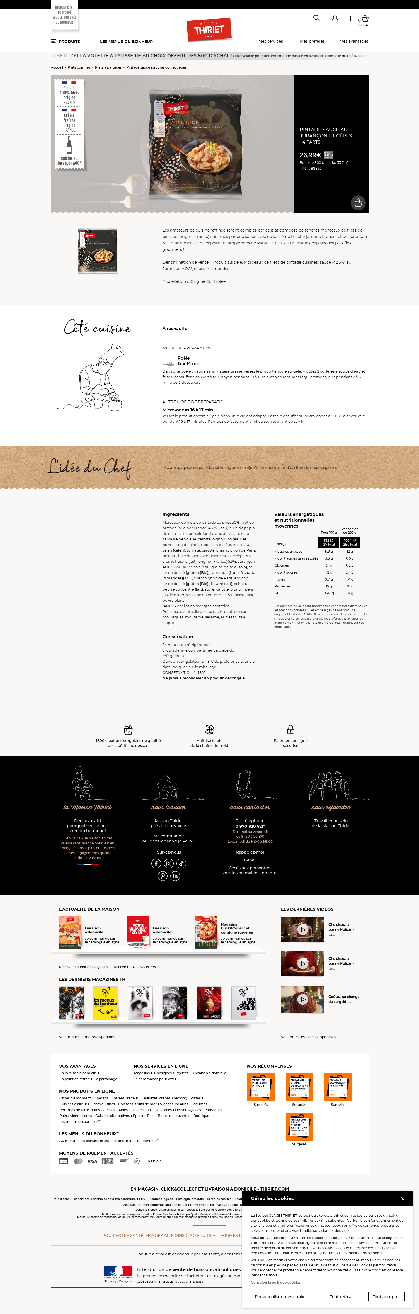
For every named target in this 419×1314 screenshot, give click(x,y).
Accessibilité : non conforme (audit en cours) (155, 1205)
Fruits (153, 1110)
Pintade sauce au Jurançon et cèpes (156, 67)
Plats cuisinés (79, 67)
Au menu (67, 1141)
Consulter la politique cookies (276, 1282)
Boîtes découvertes (174, 1116)
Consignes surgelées (171, 1073)
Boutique (201, 1116)
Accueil (57, 67)
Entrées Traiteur (125, 1098)
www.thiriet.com (337, 1215)
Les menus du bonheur (126, 41)
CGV (142, 1199)
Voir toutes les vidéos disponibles (308, 1037)
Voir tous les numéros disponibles (87, 1037)
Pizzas (195, 1098)
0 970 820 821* (250, 826)
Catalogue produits (190, 1199)
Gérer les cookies (386, 1260)
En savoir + (155, 1161)
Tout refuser (342, 1296)
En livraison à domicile (78, 1073)
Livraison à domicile (209, 1073)
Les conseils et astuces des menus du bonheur (119, 1141)
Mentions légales (161, 1199)
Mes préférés (312, 41)
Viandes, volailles (174, 1104)
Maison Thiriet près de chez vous (169, 823)
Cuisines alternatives (112, 1116)
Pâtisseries (213, 1110)
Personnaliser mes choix (279, 1296)
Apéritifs (101, 1098)
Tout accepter (386, 1296)
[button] (335, 19)
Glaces (166, 1110)
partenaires (372, 1215)
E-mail (250, 860)
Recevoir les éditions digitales (83, 967)
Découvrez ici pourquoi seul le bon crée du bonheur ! (87, 825)
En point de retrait (74, 1079)
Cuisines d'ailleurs (74, 1104)
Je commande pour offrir (155, 1079)
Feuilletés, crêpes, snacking (164, 1098)
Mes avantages (354, 41)
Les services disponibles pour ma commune (104, 1199)
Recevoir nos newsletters (135, 967)
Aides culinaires (131, 1110)
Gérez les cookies (219, 1199)
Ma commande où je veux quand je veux (168, 839)
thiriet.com (61, 1199)
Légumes (199, 1104)
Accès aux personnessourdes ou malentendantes (250, 870)
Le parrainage (105, 1079)
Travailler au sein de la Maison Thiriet (331, 823)
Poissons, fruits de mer (137, 1104)
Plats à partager (108, 67)
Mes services (270, 41)
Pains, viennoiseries (75, 1116)
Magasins (142, 1073)
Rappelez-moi (250, 852)
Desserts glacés (188, 1110)
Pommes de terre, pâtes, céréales (87, 1110)
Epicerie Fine (143, 1116)
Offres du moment (75, 1098)
